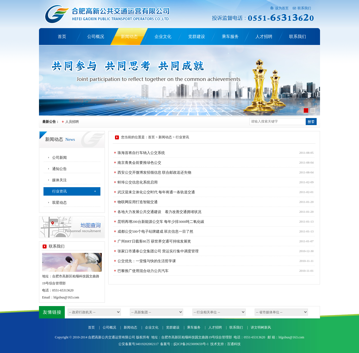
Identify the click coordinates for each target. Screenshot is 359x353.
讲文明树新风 (261, 327)
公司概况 (95, 36)
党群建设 (196, 36)
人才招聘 (264, 36)
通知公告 (59, 169)
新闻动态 (129, 36)
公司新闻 (59, 157)
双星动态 (59, 202)
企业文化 (163, 36)
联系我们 (304, 8)
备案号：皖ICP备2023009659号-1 (184, 344)
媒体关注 (59, 180)
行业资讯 (59, 191)
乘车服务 (230, 36)
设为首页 (282, 8)
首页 (62, 36)
